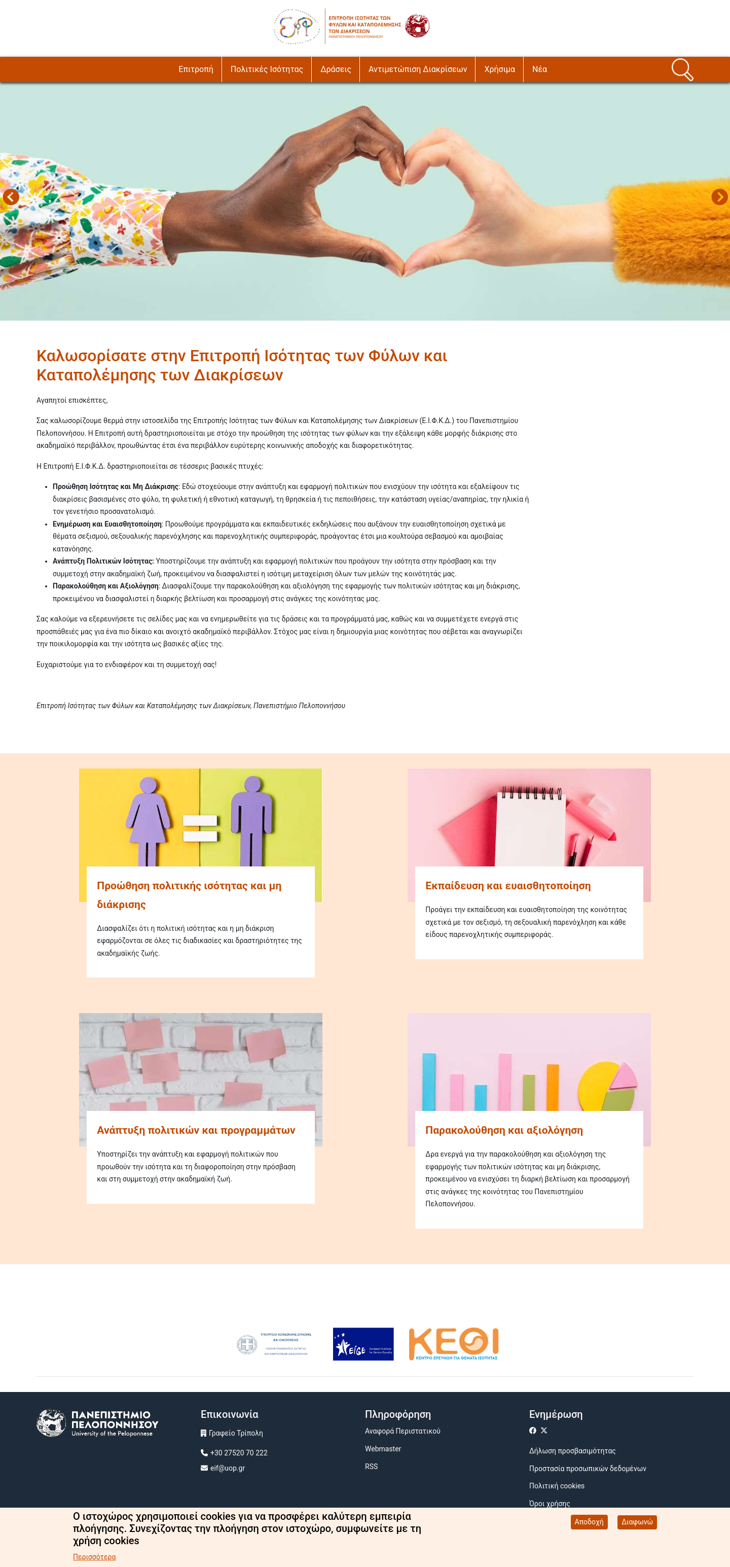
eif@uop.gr (227, 1468)
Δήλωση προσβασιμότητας (572, 1451)
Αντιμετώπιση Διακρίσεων (418, 69)
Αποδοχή (589, 1522)
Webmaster (383, 1449)
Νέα (539, 69)
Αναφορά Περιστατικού (403, 1431)
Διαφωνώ (637, 1522)
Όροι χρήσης (549, 1504)
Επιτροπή (195, 69)
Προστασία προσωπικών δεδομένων (587, 1469)
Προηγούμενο (10, 198)
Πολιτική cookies (557, 1486)
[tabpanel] (365, 199)
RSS (371, 1466)
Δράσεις (335, 69)
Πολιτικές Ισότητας (267, 69)
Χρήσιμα (499, 69)
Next (719, 198)
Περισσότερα (94, 1557)
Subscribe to (40, 724)
